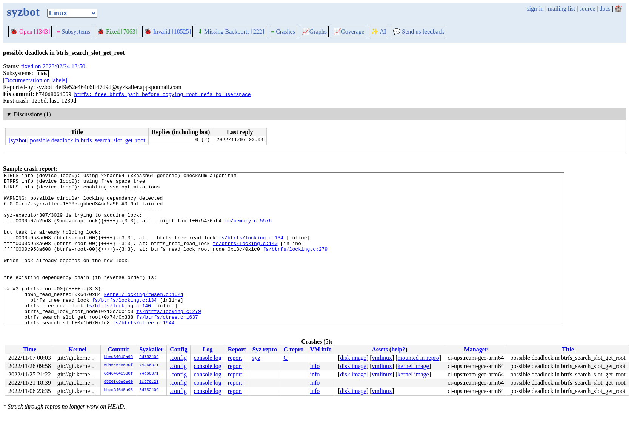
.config (178, 358)
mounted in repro (418, 358)
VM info (321, 349)
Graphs (314, 31)
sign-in (535, 8)
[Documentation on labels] (35, 80)
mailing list (561, 8)
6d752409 (148, 357)
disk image (353, 358)
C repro (293, 349)
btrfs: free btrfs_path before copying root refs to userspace (162, 94)
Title (568, 349)
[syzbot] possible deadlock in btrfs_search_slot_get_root (77, 140)
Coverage (349, 31)
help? (398, 349)
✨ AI (378, 31)
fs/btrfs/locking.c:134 (250, 251)
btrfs (42, 73)
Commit (118, 349)
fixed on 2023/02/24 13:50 (53, 66)
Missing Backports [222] (231, 31)
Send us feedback (418, 31)
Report (237, 349)
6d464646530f (118, 365)
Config (178, 349)
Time (29, 349)
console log (207, 358)
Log (208, 349)
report (235, 358)
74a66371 (148, 365)
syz (256, 358)
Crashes (283, 31)
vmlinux (382, 358)
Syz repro (264, 349)
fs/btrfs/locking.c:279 (295, 264)
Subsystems (73, 31)
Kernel (77, 349)
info (315, 366)
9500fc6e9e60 (118, 382)
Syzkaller (151, 349)
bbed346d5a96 (118, 357)
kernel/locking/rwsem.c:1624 (143, 319)
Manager (476, 349)
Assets (380, 349)
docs (604, 8)
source (587, 8)
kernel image (413, 366)
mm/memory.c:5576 (248, 230)
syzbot (23, 11)
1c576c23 (148, 382)
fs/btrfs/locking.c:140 (245, 257)
